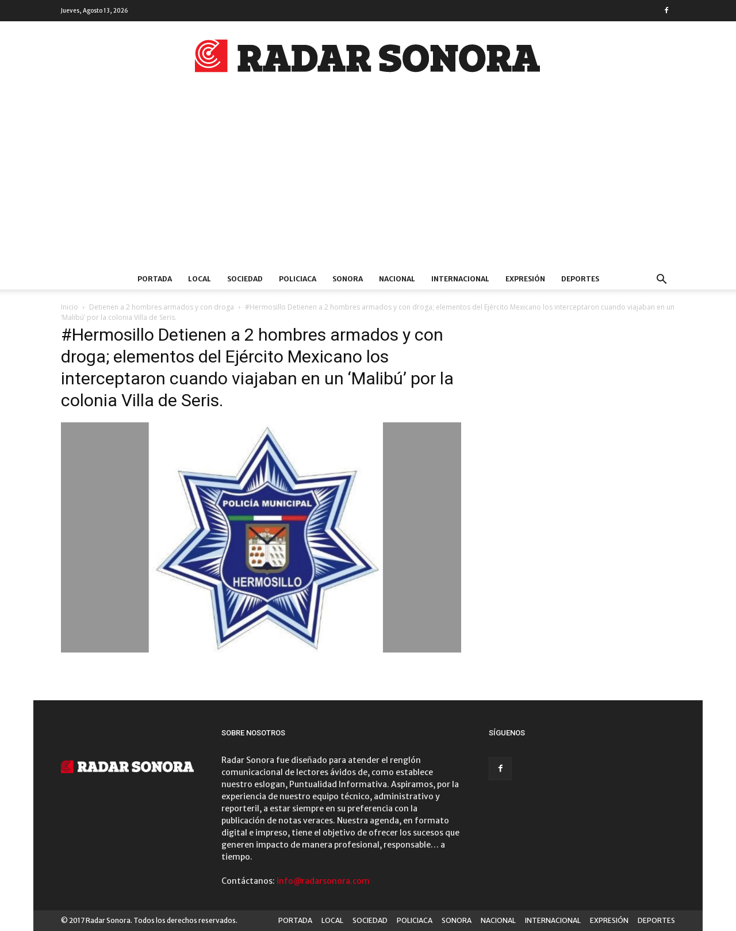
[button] (661, 280)
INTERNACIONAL (460, 278)
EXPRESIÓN (525, 278)
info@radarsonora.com (323, 881)
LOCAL (199, 278)
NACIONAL (397, 278)
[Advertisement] (368, 182)
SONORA (347, 278)
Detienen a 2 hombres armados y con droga (161, 307)
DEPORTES (580, 278)
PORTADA (154, 278)
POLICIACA (297, 278)
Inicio (69, 307)
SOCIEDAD (245, 278)
